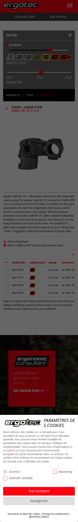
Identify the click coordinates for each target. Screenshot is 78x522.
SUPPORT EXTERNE (18, 478)
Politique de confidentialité (55, 513)
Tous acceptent (39, 491)
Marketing (62, 472)
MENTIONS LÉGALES (39, 516)
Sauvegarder (39, 500)
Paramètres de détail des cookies (23, 513)
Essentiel (11, 472)
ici (13, 450)
